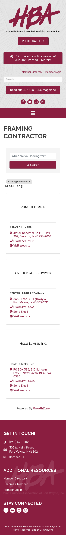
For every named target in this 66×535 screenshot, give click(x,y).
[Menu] (32, 113)
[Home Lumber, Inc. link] (33, 344)
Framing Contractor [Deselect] (19, 181)
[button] (33, 41)
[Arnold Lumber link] (33, 207)
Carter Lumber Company (27, 293)
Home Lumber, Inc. (22, 364)
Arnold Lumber (21, 227)
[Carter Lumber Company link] (33, 273)
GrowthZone (41, 408)
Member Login (53, 72)
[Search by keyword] (33, 156)
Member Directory (32, 72)
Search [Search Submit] (33, 164)
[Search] (33, 79)
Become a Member (16, 484)
